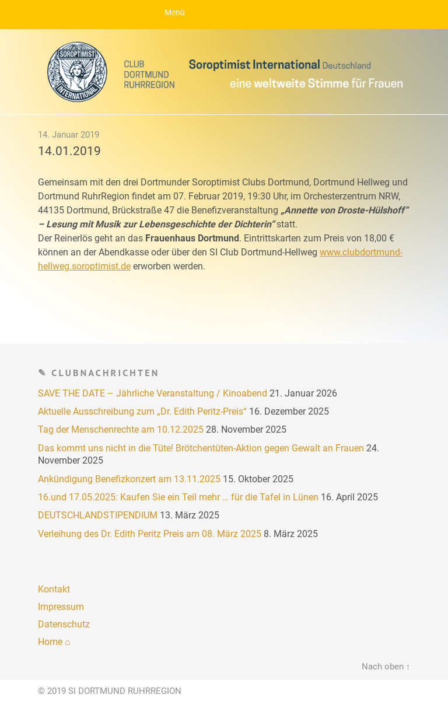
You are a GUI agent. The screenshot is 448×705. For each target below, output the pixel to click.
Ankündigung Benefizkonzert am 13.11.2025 (129, 479)
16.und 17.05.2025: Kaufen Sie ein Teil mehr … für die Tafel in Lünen (178, 497)
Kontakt (54, 589)
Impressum (61, 606)
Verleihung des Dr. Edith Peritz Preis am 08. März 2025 (149, 533)
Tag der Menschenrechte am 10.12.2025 (121, 429)
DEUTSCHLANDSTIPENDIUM (98, 515)
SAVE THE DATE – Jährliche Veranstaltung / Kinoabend (152, 393)
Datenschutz (64, 624)
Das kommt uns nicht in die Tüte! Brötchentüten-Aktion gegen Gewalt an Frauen (201, 448)
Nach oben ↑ (386, 666)
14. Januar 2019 (68, 134)
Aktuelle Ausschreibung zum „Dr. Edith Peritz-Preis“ (142, 411)
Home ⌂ (54, 641)
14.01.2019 (69, 151)
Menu (224, 14)
